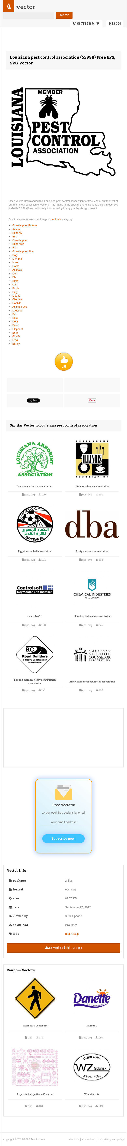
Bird (14, 236)
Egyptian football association (34, 551)
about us (73, 1139)
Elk (14, 277)
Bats (15, 317)
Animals (57, 219)
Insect (15, 262)
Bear (15, 332)
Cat (14, 284)
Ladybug (17, 310)
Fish (14, 247)
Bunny (16, 343)
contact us (88, 1139)
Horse (15, 266)
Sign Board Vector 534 (35, 1025)
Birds (15, 280)
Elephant (17, 329)
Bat (14, 314)
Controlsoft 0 (34, 616)
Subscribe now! (63, 838)
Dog (14, 255)
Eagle (15, 288)
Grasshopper (20, 240)
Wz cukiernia (91, 1094)
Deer (15, 321)
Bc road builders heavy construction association (35, 682)
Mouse (16, 295)
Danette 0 (91, 1025)
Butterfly (17, 232)
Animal (16, 229)
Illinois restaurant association (92, 486)
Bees (15, 325)
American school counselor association (92, 681)
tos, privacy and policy (111, 1139)
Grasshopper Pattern (24, 225)
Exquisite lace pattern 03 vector (35, 1094)
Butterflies (18, 243)
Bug (14, 292)
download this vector (63, 948)
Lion (14, 273)
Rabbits (16, 303)
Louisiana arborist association (34, 486)
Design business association (92, 551)
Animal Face (19, 306)
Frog (15, 340)
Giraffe (16, 336)
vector (25, 6)
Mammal (17, 258)
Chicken (17, 299)
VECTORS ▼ (86, 23)
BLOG (114, 23)
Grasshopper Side (23, 251)
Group (75, 933)
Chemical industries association (92, 616)
